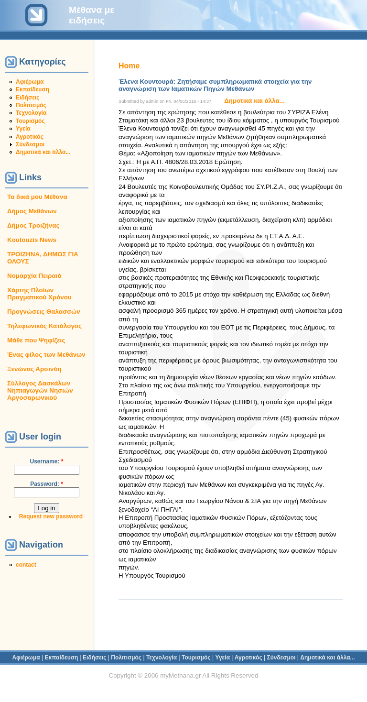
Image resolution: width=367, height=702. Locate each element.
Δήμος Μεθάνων (32, 211)
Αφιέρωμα (29, 81)
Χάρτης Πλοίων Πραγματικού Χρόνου (39, 293)
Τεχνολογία (31, 113)
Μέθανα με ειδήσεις (91, 15)
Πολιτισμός (31, 105)
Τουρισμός (30, 121)
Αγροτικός (29, 136)
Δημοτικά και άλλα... (43, 152)
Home (129, 66)
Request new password (51, 516)
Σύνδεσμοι (30, 144)
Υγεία (23, 128)
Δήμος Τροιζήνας (33, 225)
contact (26, 564)
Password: (46, 484)
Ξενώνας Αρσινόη (34, 369)
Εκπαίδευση (32, 89)
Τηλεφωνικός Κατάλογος (44, 325)
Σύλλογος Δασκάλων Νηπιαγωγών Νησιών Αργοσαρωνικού (40, 390)
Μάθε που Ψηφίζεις (36, 340)
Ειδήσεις (27, 97)
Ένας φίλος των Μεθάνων (46, 354)
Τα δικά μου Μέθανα (37, 196)
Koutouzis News (31, 239)
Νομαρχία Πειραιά (34, 275)
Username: (46, 461)
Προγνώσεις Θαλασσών (43, 311)
